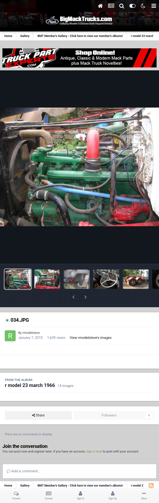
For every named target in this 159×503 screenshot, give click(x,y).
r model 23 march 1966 (30, 373)
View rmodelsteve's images (91, 325)
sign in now (94, 439)
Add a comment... (24, 458)
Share (38, 403)
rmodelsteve (31, 320)
